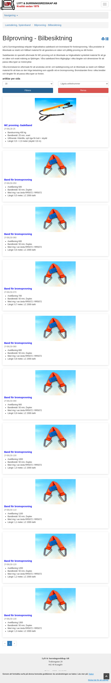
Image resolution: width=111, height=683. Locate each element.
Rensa (83, 90)
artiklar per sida (11, 78)
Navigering (11, 15)
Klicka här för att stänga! (98, 680)
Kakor (91, 674)
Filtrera (28, 90)
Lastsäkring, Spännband (18, 25)
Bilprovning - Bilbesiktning (47, 25)
